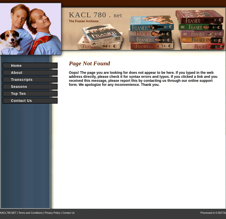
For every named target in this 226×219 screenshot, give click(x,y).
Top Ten (18, 94)
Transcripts (22, 80)
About (16, 73)
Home (16, 66)
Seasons (19, 87)
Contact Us (21, 101)
